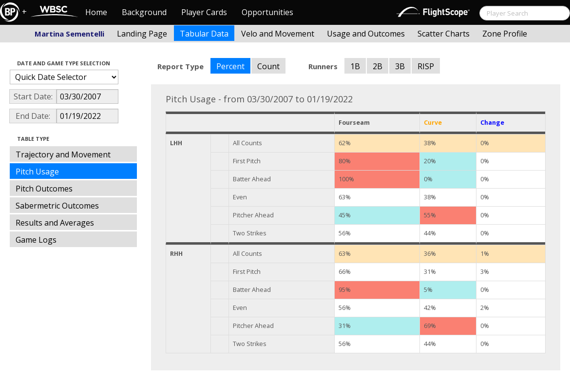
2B (377, 66)
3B (400, 66)
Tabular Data (204, 33)
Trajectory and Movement (63, 154)
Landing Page (142, 33)
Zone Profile (504, 33)
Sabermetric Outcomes (57, 205)
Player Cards (204, 12)
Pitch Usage (37, 171)
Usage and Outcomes (366, 33)
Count (268, 66)
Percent (230, 66)
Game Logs (36, 239)
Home (96, 12)
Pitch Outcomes (44, 188)
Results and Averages (55, 222)
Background (144, 12)
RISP (426, 66)
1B (355, 66)
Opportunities (267, 12)
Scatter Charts (444, 33)
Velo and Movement (277, 33)
